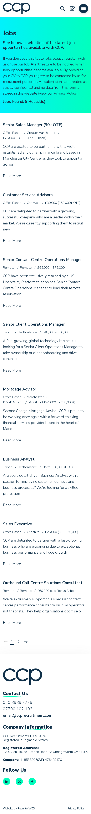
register (70, 58)
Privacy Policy (65, 93)
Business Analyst (19, 459)
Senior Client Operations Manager (34, 324)
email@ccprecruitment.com (27, 715)
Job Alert (32, 64)
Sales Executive (17, 524)
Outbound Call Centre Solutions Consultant (42, 583)
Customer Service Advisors (28, 195)
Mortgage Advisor (19, 389)
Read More (12, 175)
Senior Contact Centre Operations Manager (42, 259)
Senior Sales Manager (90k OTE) (32, 125)
